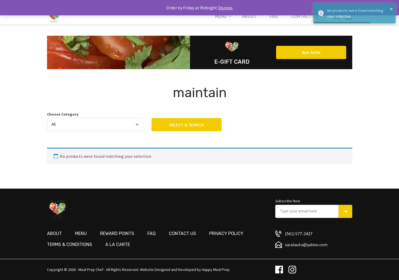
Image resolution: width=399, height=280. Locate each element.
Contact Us (304, 16)
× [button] (391, 9)
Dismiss (225, 7)
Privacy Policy (226, 233)
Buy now (311, 52)
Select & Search (186, 124)
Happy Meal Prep (216, 269)
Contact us (182, 233)
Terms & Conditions (69, 244)
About (249, 16)
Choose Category (62, 114)
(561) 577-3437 (298, 233)
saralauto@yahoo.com (306, 244)
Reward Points (117, 233)
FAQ (274, 16)
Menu (221, 16)
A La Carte (117, 244)
